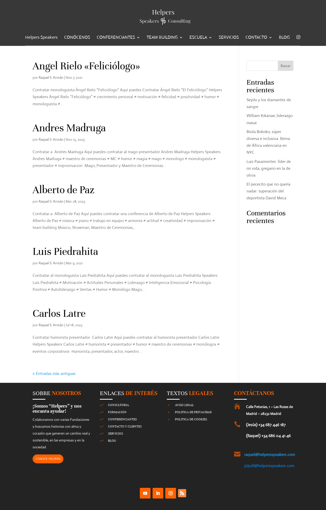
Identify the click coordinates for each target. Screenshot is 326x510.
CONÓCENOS (77, 38)
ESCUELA (198, 38)
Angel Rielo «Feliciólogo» (86, 66)
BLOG (284, 38)
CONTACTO (256, 38)
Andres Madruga (69, 128)
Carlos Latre (59, 313)
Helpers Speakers (41, 38)
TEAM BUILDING (162, 38)
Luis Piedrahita (65, 251)
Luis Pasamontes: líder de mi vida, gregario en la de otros (269, 168)
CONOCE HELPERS (48, 459)
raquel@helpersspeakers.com (269, 454)
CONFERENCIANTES (116, 38)
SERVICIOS (229, 38)
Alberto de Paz (63, 190)
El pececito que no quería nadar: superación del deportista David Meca (268, 191)
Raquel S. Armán (51, 77)
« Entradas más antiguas (54, 373)
